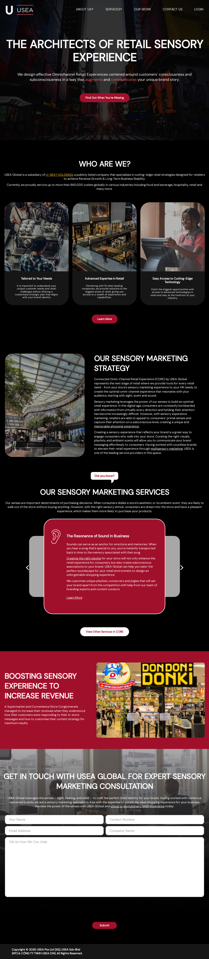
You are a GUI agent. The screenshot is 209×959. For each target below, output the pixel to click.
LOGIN (198, 9)
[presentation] (104, 907)
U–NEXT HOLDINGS (59, 175)
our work (142, 9)
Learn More (79, 604)
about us (85, 9)
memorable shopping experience (116, 426)
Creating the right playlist (88, 560)
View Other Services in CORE (104, 632)
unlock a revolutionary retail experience (137, 806)
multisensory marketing (167, 449)
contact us (172, 9)
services (114, 9)
